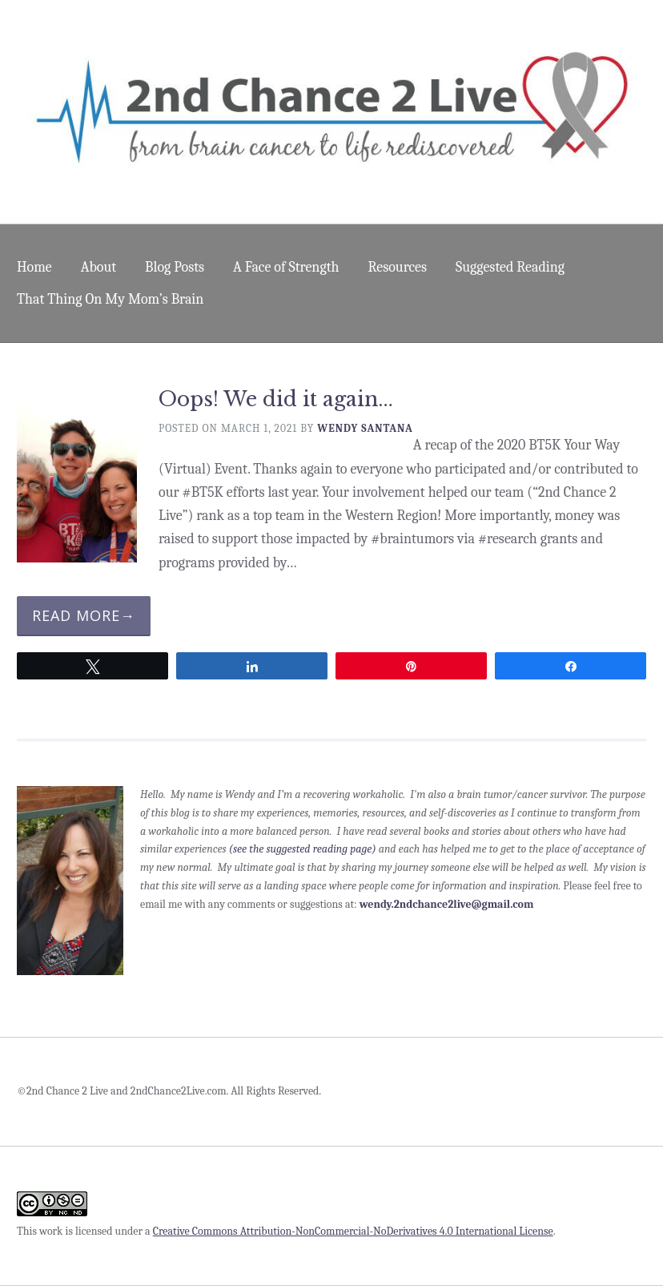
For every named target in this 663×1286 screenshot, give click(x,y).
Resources (398, 267)
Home (34, 267)
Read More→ (83, 615)
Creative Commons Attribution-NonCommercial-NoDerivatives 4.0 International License (353, 1231)
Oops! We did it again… (276, 399)
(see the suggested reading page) (302, 849)
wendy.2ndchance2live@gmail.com (447, 904)
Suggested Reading (510, 267)
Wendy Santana (365, 428)
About (98, 267)
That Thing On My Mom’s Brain (110, 299)
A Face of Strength (286, 267)
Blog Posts (174, 267)
